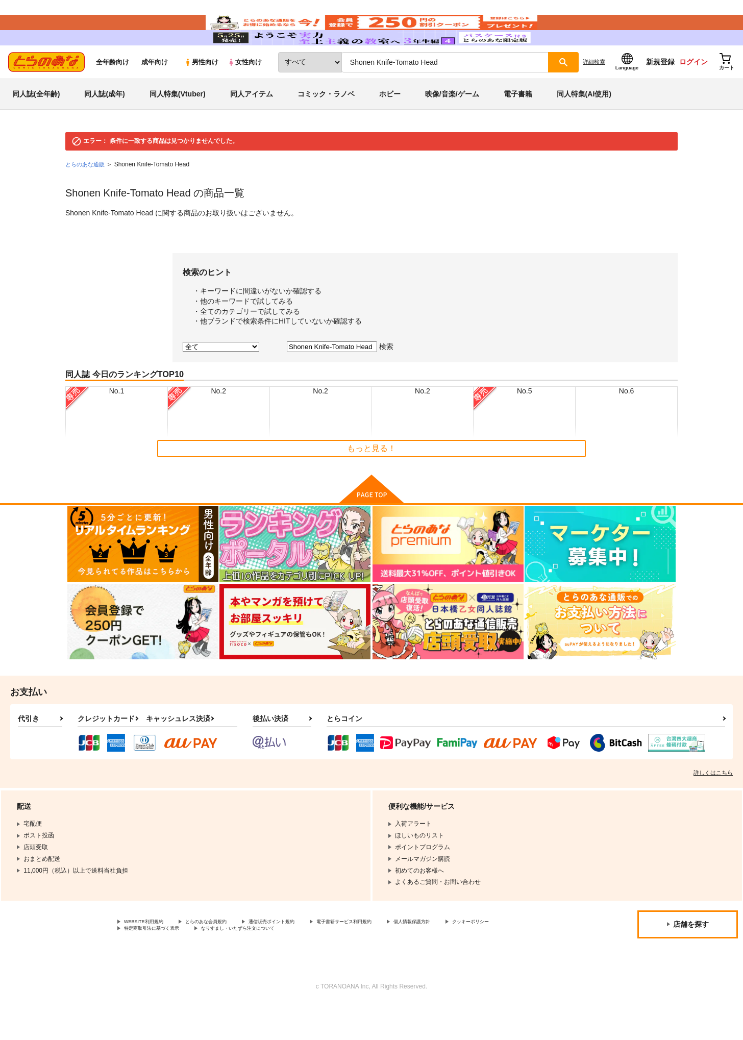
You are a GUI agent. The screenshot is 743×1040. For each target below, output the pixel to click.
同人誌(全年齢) (36, 124)
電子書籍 (518, 124)
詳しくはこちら (713, 803)
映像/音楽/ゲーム (452, 124)
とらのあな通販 (86, 195)
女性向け (245, 92)
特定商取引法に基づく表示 (231, 961)
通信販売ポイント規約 (305, 953)
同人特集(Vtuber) (178, 124)
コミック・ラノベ (326, 124)
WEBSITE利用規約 (150, 953)
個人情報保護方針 (478, 953)
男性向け (201, 92)
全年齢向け (112, 92)
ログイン (693, 92)
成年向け (154, 92)
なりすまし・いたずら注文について (339, 961)
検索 (386, 377)
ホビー (390, 124)
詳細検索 (594, 92)
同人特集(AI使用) (584, 124)
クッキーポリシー (148, 961)
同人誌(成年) (104, 124)
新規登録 (660, 92)
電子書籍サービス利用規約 (395, 953)
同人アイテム (251, 124)
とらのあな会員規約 (225, 953)
